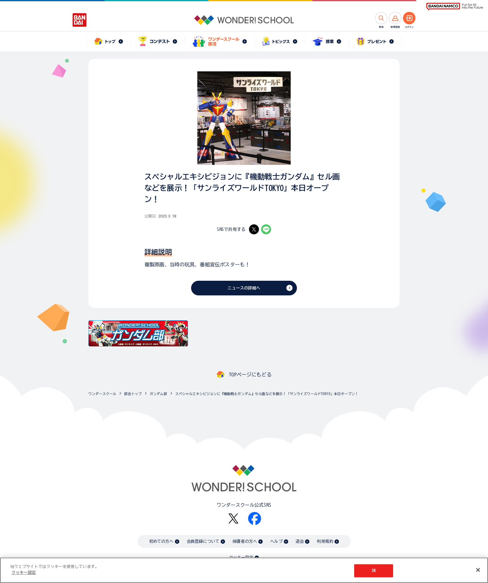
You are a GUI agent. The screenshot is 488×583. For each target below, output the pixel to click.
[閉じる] (478, 572)
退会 (300, 541)
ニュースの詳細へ (244, 288)
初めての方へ (161, 541)
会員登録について (203, 541)
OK (374, 573)
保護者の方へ (244, 541)
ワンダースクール (102, 393)
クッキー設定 (241, 558)
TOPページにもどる (250, 374)
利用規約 (325, 541)
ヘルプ (276, 541)
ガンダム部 (158, 393)
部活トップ (133, 393)
